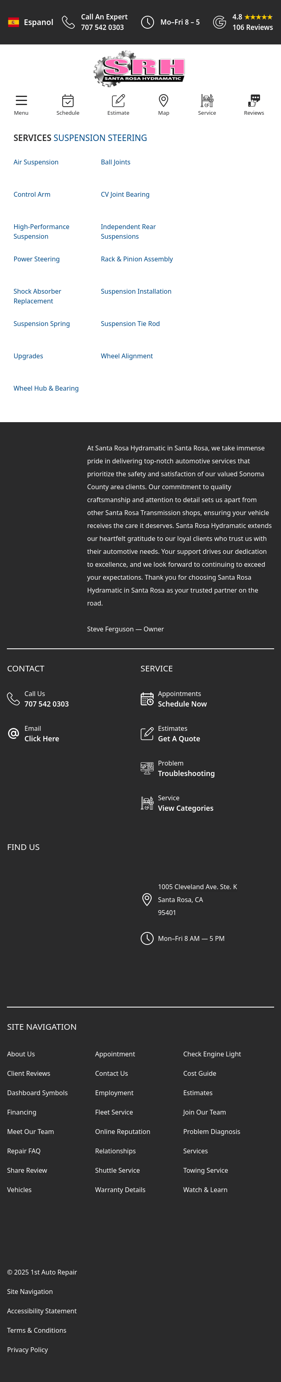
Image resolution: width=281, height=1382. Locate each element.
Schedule (68, 112)
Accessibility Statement (41, 1310)
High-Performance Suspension (41, 231)
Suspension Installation (136, 291)
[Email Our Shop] (73, 734)
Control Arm (32, 194)
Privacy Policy (27, 1349)
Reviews (254, 112)
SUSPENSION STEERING (100, 137)
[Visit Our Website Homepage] (139, 69)
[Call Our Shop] (73, 700)
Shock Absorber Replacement (37, 296)
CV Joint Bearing (125, 194)
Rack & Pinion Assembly (137, 259)
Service (207, 112)
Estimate (118, 112)
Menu (21, 112)
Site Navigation (30, 1291)
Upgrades (28, 355)
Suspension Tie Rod (130, 323)
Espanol (29, 22)
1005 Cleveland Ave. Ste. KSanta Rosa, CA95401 (197, 899)
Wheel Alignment (127, 355)
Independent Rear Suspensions (128, 231)
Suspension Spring (41, 323)
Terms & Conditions (36, 1330)
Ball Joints (115, 162)
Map (163, 112)
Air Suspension (36, 162)
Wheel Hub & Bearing (46, 388)
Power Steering (36, 259)
